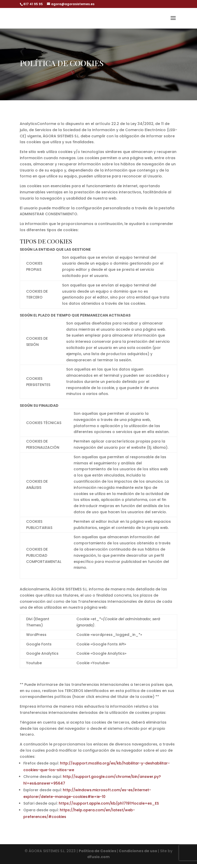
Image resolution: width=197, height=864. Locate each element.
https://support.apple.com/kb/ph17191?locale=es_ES (109, 803)
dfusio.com (98, 856)
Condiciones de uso (138, 850)
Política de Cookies (98, 850)
